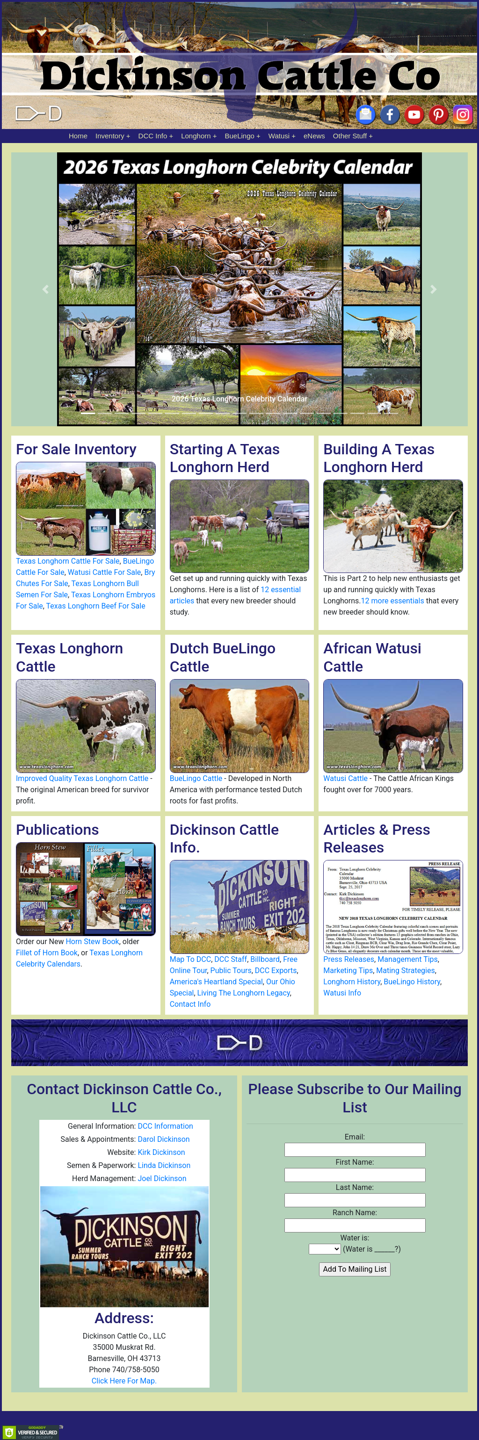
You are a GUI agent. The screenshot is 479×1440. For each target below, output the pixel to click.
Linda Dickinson (164, 1165)
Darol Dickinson (163, 1139)
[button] (45, 289)
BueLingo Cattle (196, 778)
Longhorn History (351, 981)
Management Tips (407, 959)
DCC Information (165, 1126)
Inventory (109, 136)
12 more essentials (392, 600)
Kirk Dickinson (161, 1152)
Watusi (279, 136)
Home (78, 136)
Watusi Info (342, 993)
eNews (314, 136)
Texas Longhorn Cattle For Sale (68, 561)
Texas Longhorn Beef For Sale (95, 606)
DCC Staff (230, 959)
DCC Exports (276, 970)
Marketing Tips (348, 970)
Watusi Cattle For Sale (104, 572)
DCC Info (152, 136)
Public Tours (231, 970)
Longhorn (195, 136)
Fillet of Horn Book (47, 952)
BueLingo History (412, 981)
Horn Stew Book (92, 941)
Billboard (265, 959)
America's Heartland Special (216, 981)
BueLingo (239, 136)
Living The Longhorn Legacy (243, 993)
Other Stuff (350, 136)
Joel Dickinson (162, 1178)
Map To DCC (190, 959)
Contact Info (190, 1004)
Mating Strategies (405, 970)
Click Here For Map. (124, 1380)
